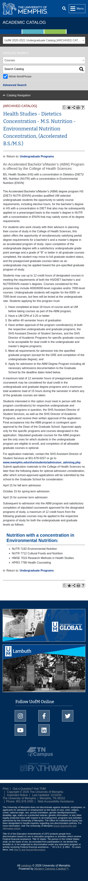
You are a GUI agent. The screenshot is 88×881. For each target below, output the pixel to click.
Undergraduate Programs (37, 156)
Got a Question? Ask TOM (29, 788)
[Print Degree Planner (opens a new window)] (64, 107)
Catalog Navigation (19, 95)
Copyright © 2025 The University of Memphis (35, 791)
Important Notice (17, 795)
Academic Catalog (24, 22)
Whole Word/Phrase (20, 76)
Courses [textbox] (9, 60)
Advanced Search (15, 85)
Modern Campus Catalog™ (51, 868)
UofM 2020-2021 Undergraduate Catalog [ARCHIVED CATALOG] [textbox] (44, 40)
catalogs (26, 865)
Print (5, 788)
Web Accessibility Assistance (56, 801)
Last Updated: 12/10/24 (46, 795)
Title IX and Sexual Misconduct (29, 849)
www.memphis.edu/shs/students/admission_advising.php (42, 462)
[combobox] (44, 40)
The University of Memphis (19, 798)
